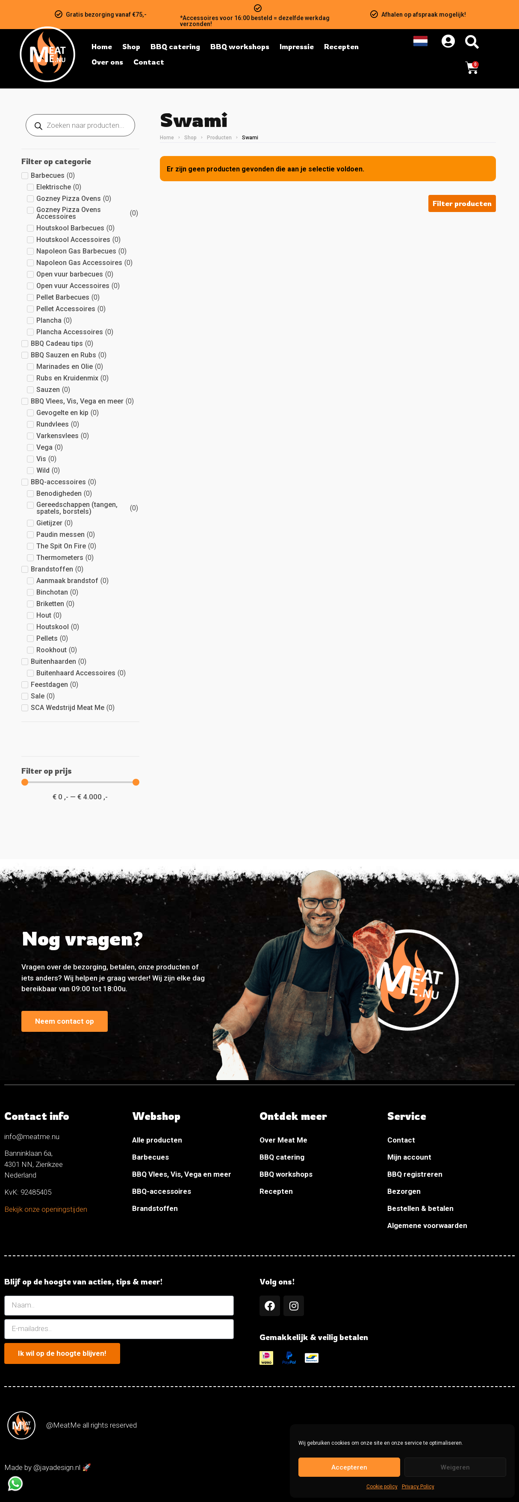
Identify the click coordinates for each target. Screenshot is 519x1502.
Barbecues (150, 1157)
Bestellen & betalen (420, 1208)
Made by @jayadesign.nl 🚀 (47, 1467)
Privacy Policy (418, 1487)
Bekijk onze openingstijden (45, 1209)
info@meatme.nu (31, 1136)
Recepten (276, 1191)
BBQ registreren (414, 1174)
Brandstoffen (155, 1208)
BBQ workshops (286, 1174)
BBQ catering (282, 1157)
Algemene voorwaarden (427, 1225)
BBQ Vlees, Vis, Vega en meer (181, 1174)
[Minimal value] (80, 782)
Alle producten (157, 1140)
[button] (462, 203)
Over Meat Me (283, 1140)
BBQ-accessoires (161, 1191)
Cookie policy (382, 1487)
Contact (401, 1140)
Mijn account (409, 1157)
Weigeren (455, 1467)
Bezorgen (404, 1191)
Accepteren (349, 1467)
